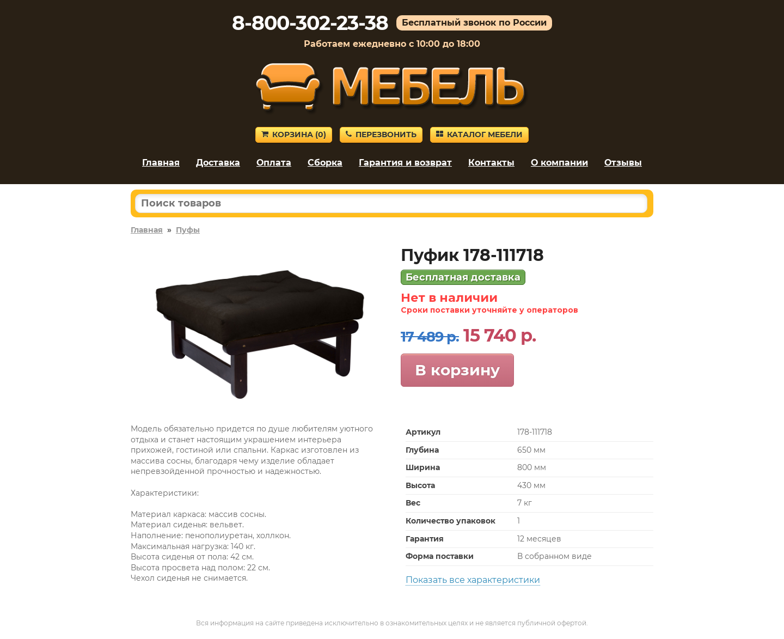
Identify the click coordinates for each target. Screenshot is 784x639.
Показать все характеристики (473, 580)
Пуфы (188, 230)
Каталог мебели (479, 134)
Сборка (325, 162)
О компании (559, 162)
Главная (161, 162)
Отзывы (623, 162)
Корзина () (293, 134)
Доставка (218, 162)
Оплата (273, 162)
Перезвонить (381, 134)
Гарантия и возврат (405, 162)
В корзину (457, 370)
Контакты (491, 162)
